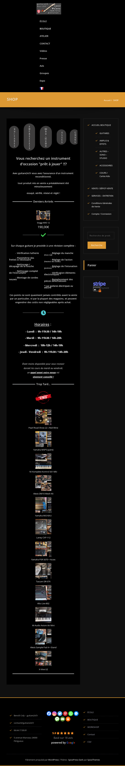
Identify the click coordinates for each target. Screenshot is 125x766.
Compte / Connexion (101, 213)
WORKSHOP (93, 727)
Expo (42, 80)
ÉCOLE (43, 21)
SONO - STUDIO (46, 137)
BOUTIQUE (45, 28)
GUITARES (14, 137)
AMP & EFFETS (29, 137)
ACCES (62, 137)
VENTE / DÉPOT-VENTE (102, 188)
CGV (89, 741)
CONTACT (45, 43)
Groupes (44, 73)
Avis (42, 65)
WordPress (53, 759)
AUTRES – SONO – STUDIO (104, 155)
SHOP (115, 100)
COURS (75, 137)
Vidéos (43, 50)
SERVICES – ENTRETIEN (102, 195)
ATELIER (44, 36)
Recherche (96, 245)
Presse (43, 58)
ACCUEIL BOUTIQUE (101, 125)
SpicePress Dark (75, 759)
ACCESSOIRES (106, 165)
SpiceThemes (93, 759)
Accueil (107, 100)
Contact (91, 734)
